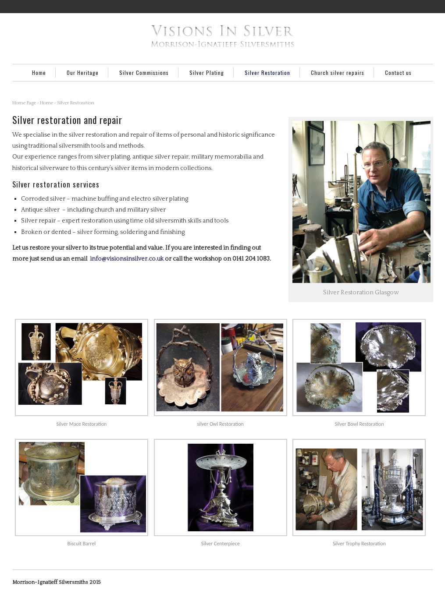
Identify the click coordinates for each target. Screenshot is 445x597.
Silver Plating (206, 72)
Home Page (24, 103)
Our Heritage (83, 72)
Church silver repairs (337, 72)
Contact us (398, 72)
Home (39, 72)
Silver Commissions (144, 72)
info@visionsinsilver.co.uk (127, 258)
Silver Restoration (267, 72)
